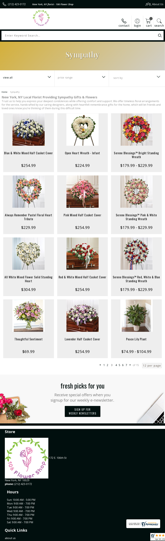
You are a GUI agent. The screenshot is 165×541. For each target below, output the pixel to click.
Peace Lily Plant (136, 339)
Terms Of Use (90, 537)
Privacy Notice (109, 537)
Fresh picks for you (82, 392)
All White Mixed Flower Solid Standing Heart (29, 279)
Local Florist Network (132, 537)
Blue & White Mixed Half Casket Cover (28, 153)
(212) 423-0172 (17, 4)
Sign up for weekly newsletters (82, 411)
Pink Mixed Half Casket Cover (82, 215)
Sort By (118, 78)
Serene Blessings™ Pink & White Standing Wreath (136, 217)
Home (4, 91)
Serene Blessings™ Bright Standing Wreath (136, 155)
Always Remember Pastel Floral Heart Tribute (28, 217)
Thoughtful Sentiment (29, 339)
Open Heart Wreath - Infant (82, 153)
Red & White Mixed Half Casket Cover (83, 277)
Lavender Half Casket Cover (82, 339)
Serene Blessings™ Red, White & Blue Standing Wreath (136, 279)
